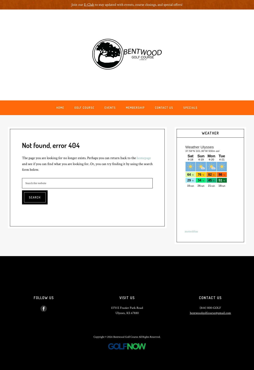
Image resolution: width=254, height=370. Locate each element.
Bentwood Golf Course (127, 54)
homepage (144, 158)
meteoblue (191, 231)
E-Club (89, 4)
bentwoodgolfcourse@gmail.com (210, 313)
